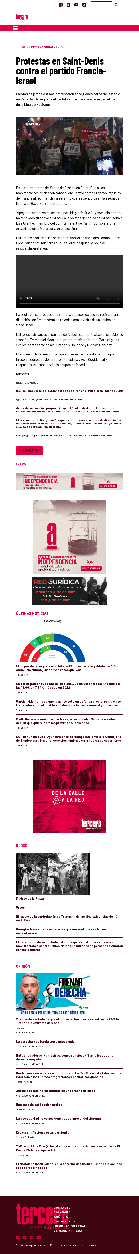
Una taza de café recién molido (39, 1104)
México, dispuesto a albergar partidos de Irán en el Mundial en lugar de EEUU (69, 390)
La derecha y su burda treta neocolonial (45, 1041)
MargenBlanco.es (36, 1245)
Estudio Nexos (73, 1245)
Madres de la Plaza (30, 898)
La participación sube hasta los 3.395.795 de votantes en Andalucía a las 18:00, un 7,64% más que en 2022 (68, 685)
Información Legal (70, 1226)
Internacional (42, 47)
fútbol (21, 463)
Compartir (30, 450)
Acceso (91, 1245)
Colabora (62, 1212)
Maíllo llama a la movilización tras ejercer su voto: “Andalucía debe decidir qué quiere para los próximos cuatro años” (65, 721)
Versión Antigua (68, 1230)
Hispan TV (22, 47)
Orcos (20, 907)
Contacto (62, 1207)
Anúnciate (63, 1216)
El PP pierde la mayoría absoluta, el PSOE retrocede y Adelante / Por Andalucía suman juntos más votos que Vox (67, 668)
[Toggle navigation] (15, 28)
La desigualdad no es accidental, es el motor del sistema (58, 1118)
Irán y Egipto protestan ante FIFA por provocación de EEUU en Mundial (64, 435)
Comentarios (65, 1221)
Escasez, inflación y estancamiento (42, 1132)
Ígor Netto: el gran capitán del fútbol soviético (49, 399)
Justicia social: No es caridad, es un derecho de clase (55, 1091)
